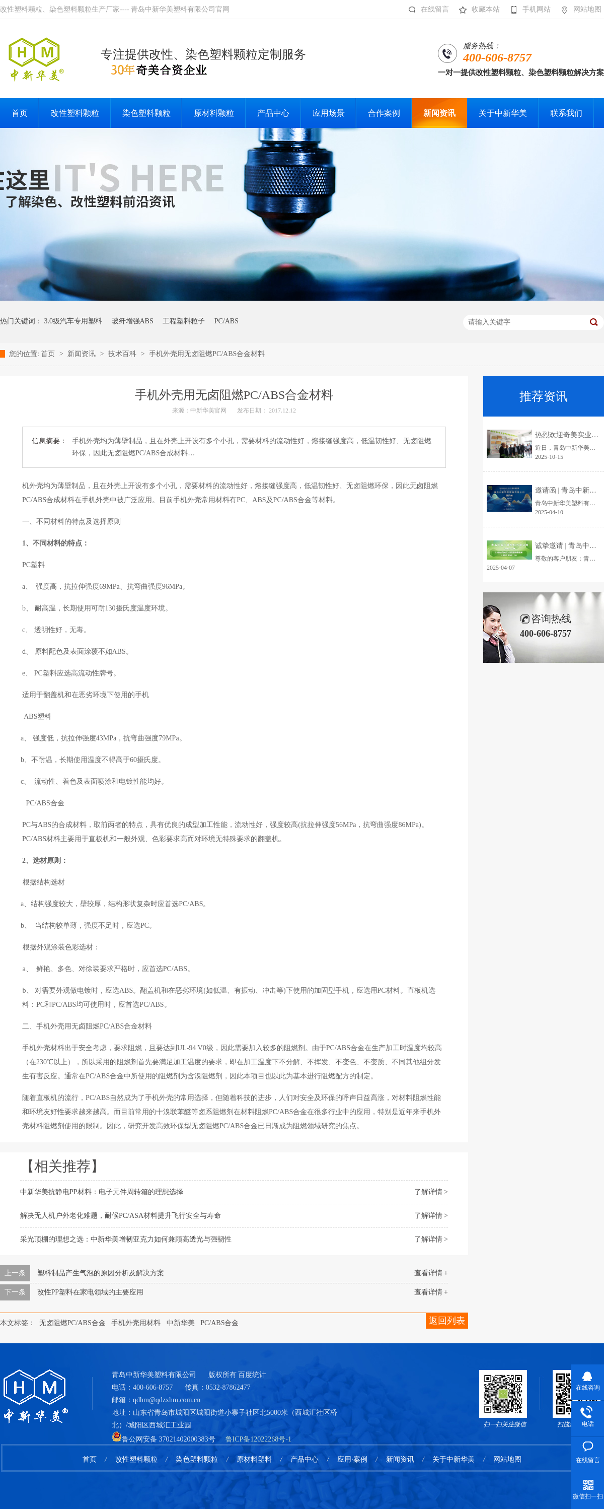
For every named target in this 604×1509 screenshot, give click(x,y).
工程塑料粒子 (184, 321)
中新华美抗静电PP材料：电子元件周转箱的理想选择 (101, 1192)
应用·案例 (352, 1459)
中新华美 (181, 1323)
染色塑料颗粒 (197, 1459)
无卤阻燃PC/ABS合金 (72, 1323)
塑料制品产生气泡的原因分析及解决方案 (100, 1273)
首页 (49, 354)
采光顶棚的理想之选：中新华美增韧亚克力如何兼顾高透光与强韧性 (126, 1239)
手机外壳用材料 (136, 1323)
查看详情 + (431, 1273)
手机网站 (528, 10)
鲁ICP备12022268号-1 (258, 1439)
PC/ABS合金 (219, 1323)
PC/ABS (226, 321)
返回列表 (447, 1321)
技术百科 (123, 354)
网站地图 (578, 10)
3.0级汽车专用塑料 (73, 321)
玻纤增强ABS (133, 321)
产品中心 (304, 1459)
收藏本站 (477, 10)
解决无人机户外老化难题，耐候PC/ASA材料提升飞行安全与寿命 (120, 1215)
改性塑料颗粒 (136, 1459)
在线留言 (426, 10)
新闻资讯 (82, 354)
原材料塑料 (254, 1459)
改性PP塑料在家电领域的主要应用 (90, 1292)
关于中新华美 (453, 1459)
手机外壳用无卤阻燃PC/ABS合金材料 (207, 354)
